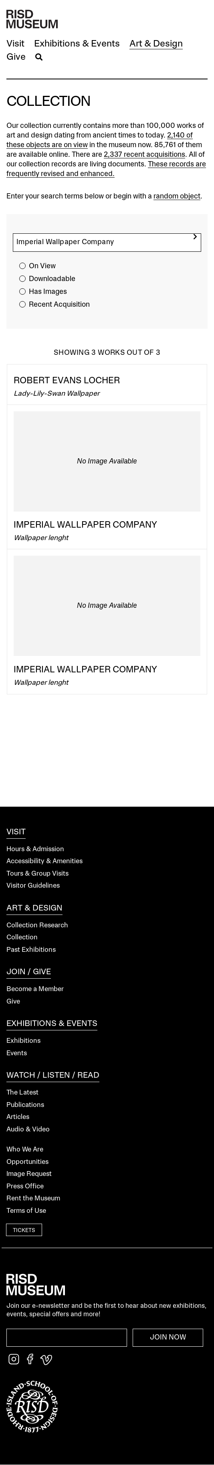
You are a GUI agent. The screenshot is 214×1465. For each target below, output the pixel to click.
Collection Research (37, 926)
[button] (15, 44)
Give (13, 1002)
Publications (25, 1105)
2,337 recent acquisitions (144, 155)
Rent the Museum (33, 1199)
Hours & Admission (35, 849)
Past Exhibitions (31, 950)
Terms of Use (26, 1211)
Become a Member (35, 989)
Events (16, 1053)
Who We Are (24, 1150)
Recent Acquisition (59, 304)
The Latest (22, 1093)
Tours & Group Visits (37, 874)
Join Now (168, 1337)
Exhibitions (23, 1041)
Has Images (48, 292)
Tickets (24, 1230)
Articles (17, 1117)
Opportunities (27, 1162)
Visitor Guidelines (33, 886)
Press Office (25, 1187)
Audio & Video (28, 1130)
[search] (195, 236)
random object (176, 196)
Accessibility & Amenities (44, 861)
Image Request (29, 1174)
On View (42, 266)
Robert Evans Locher (67, 381)
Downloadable (52, 279)
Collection (22, 938)
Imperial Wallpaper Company (85, 525)
